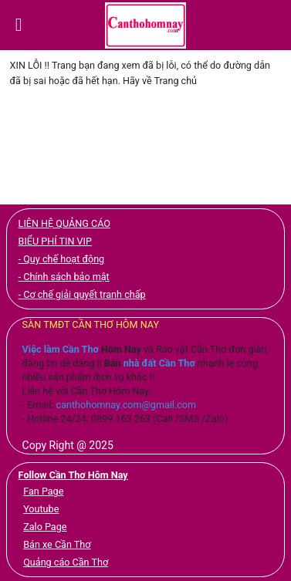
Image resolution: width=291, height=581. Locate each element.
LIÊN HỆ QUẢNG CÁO (64, 223)
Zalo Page (44, 526)
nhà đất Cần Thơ (159, 363)
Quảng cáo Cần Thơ (65, 562)
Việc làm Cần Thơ (60, 349)
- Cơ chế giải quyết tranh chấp (82, 294)
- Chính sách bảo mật (64, 276)
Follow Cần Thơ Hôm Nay (73, 475)
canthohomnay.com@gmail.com (126, 404)
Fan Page (43, 491)
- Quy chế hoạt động (62, 259)
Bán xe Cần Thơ (56, 544)
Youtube (41, 509)
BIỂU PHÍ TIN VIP (55, 241)
